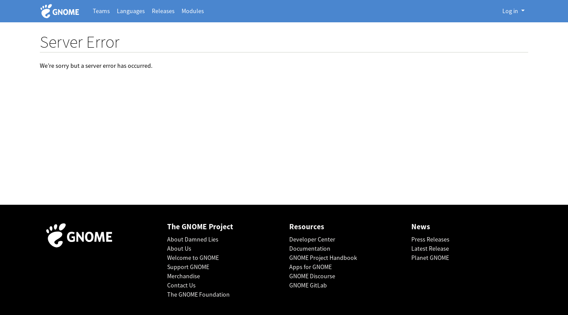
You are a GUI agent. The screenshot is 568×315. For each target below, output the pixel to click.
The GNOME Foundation (198, 294)
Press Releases (430, 239)
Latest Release (430, 248)
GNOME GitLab (308, 285)
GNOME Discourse (312, 276)
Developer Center (312, 239)
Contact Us (181, 285)
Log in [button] (510, 11)
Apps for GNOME (310, 267)
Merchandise (183, 276)
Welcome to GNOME (193, 258)
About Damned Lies (192, 239)
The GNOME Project (200, 226)
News (420, 226)
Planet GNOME (430, 258)
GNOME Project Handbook (323, 258)
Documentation (309, 248)
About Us (179, 248)
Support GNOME (188, 267)
